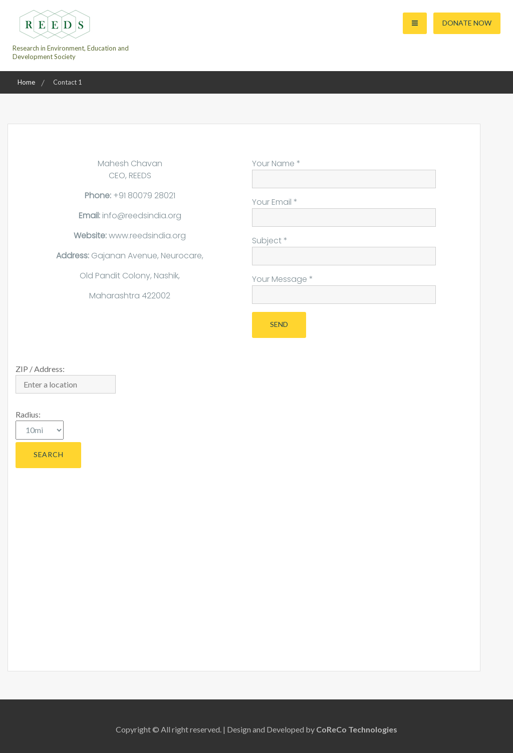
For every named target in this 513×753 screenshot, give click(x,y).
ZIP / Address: (40, 368)
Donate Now (466, 23)
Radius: (28, 414)
